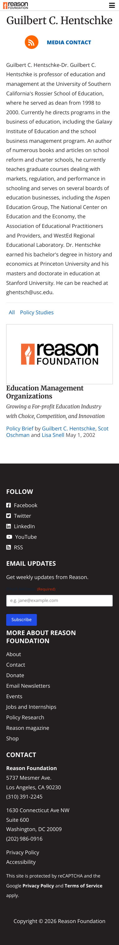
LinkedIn (20, 526)
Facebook (21, 505)
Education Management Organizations (45, 392)
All (12, 312)
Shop (12, 738)
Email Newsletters (28, 685)
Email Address (30, 589)
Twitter (18, 515)
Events (14, 696)
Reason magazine (27, 727)
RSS (14, 547)
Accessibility (21, 861)
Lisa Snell (53, 434)
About (13, 654)
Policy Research (25, 717)
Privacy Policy (22, 852)
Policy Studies (37, 312)
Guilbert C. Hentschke (68, 428)
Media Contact (69, 42)
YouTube (21, 536)
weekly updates (35, 577)
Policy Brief (19, 428)
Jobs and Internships (31, 706)
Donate (15, 675)
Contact (15, 664)
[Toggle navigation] (112, 6)
